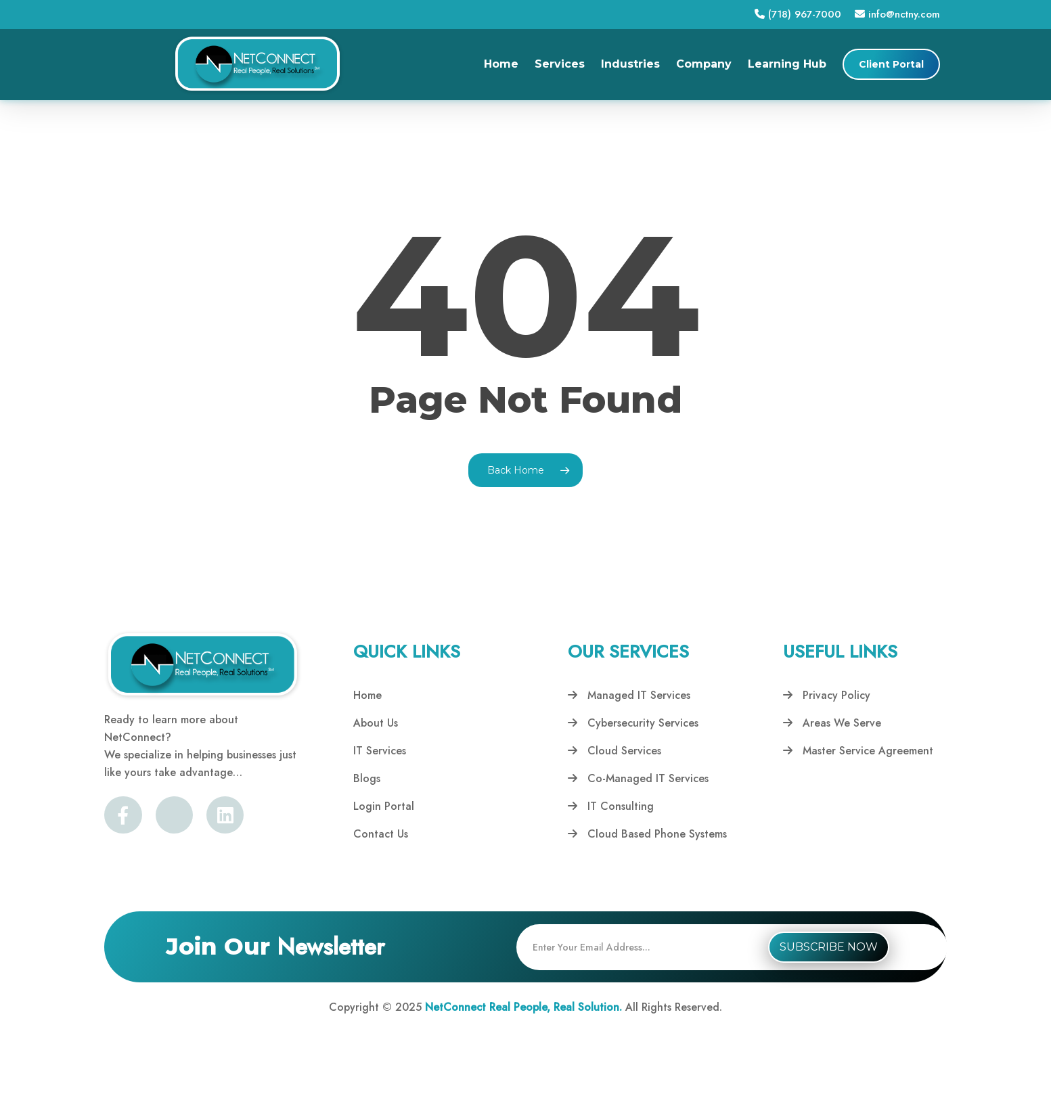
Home (367, 695)
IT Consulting (611, 806)
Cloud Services (614, 750)
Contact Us (380, 834)
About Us (375, 723)
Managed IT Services (629, 695)
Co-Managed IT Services (638, 778)
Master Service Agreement (858, 750)
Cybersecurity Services (633, 723)
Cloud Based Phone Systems (647, 834)
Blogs (366, 778)
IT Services (379, 750)
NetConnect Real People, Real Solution (522, 1007)
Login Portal (383, 806)
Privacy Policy (826, 695)
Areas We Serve (832, 723)
